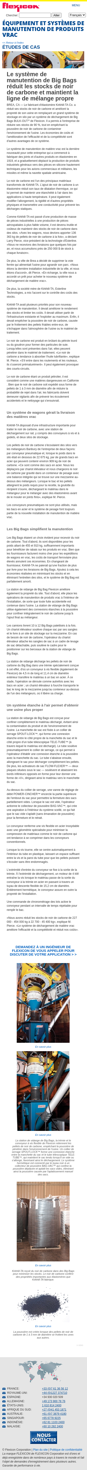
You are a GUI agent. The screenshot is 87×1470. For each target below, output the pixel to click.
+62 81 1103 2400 (53, 1422)
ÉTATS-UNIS (12, 1405)
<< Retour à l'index (13, 42)
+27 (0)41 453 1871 (54, 1409)
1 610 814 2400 (51, 1405)
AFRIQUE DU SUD (16, 1409)
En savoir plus (43, 1005)
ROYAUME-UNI (14, 1392)
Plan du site (40, 1449)
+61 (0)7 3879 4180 (54, 1413)
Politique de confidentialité (66, 1449)
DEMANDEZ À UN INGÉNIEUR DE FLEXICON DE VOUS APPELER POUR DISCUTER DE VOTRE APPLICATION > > (43, 950)
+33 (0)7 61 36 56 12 (55, 1388)
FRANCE (10, 1388)
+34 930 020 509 (52, 1397)
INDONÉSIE (12, 1422)
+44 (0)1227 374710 (54, 1392)
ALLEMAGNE (13, 1401)
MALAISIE (11, 1426)
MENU (76, 5)
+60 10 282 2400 (52, 1426)
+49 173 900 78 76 (53, 1401)
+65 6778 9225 (51, 1418)
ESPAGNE (11, 1397)
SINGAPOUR (13, 1418)
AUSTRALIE (12, 1413)
